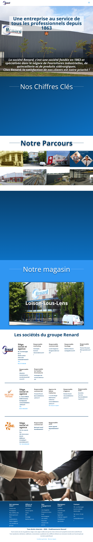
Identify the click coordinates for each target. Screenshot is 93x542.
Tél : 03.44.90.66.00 (24, 444)
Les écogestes (45, 510)
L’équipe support (62, 517)
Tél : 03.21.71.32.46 (53, 406)
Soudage (27, 517)
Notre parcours (13, 515)
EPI (26, 515)
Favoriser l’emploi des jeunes (44, 523)
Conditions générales (42, 539)
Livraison (28, 509)
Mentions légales (52, 539)
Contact (76, 505)
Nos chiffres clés (14, 513)
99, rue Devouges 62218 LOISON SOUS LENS (79, 509)
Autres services (29, 519)
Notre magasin (13, 521)
